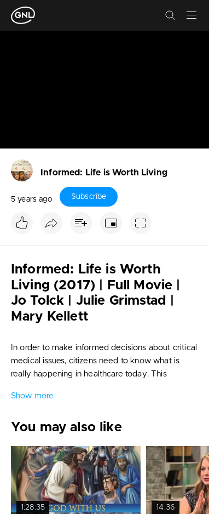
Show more (32, 396)
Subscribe (88, 197)
